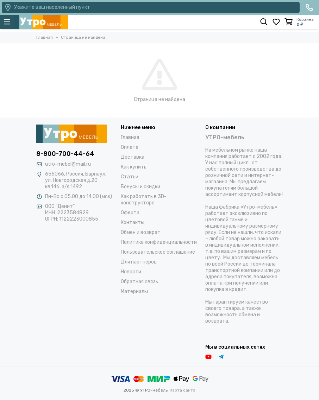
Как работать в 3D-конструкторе (144, 199)
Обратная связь (139, 282)
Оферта (130, 213)
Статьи (129, 177)
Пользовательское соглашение (158, 252)
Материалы (134, 291)
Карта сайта (182, 390)
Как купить (133, 167)
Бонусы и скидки (140, 187)
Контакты (132, 223)
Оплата (129, 147)
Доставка (132, 157)
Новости (131, 272)
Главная (130, 137)
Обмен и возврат (141, 232)
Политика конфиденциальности (159, 242)
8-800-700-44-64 (65, 154)
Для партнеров (139, 262)
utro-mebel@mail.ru (68, 164)
